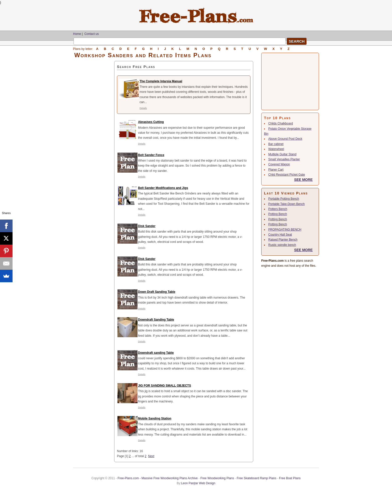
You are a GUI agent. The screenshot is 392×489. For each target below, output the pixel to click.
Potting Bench (277, 214)
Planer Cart (276, 169)
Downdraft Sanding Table (156, 319)
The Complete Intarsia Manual (161, 81)
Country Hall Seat (280, 234)
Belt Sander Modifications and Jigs (163, 188)
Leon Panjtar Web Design (198, 483)
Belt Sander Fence (151, 155)
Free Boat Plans (290, 478)
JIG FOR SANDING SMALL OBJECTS (164, 385)
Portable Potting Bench (283, 198)
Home (77, 34)
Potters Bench (277, 209)
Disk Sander (146, 226)
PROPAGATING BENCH (284, 229)
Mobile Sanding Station (154, 418)
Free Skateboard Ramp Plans (256, 478)
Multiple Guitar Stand (282, 154)
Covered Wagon (279, 164)
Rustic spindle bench (282, 245)
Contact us (91, 34)
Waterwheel (276, 149)
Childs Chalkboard (280, 123)
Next (151, 456)
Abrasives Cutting (151, 122)
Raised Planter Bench (282, 239)
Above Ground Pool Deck (285, 139)
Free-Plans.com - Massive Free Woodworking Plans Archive (158, 478)
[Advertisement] (94, 136)
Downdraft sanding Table (156, 353)
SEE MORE (303, 180)
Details (143, 108)
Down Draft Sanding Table (156, 292)
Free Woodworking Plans (217, 478)
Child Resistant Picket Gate (286, 174)
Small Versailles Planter (284, 159)
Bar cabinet (276, 144)
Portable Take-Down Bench (286, 204)
